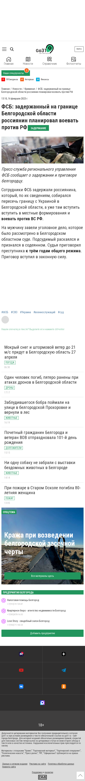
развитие (49, 772)
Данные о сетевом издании (14, 764)
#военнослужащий (44, 312)
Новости (28, 61)
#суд (61, 312)
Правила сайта (9, 767)
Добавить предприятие (42, 633)
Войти (79, 49)
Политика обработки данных (61, 764)
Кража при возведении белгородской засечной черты (39, 543)
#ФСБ (4, 312)
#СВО (14, 312)
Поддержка (37, 772)
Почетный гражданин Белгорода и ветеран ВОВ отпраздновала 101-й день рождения (40, 437)
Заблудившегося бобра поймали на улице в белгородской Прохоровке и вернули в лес (37, 407)
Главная (8, 61)
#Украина (25, 312)
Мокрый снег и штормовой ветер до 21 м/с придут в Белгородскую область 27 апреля (40, 352)
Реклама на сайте (37, 764)
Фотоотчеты (73, 61)
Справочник (49, 61)
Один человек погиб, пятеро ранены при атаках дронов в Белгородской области (41, 380)
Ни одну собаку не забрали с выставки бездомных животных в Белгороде (39, 465)
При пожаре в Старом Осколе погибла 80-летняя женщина (42, 490)
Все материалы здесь (42, 575)
